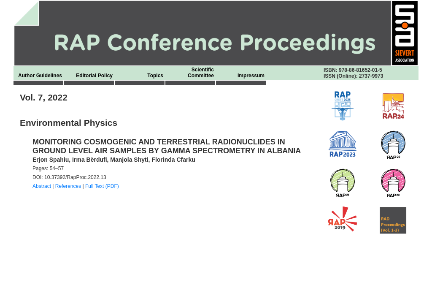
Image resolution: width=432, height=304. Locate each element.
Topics (155, 76)
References (68, 186)
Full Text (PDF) (102, 186)
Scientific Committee (201, 73)
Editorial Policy (94, 76)
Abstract (41, 186)
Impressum (251, 76)
